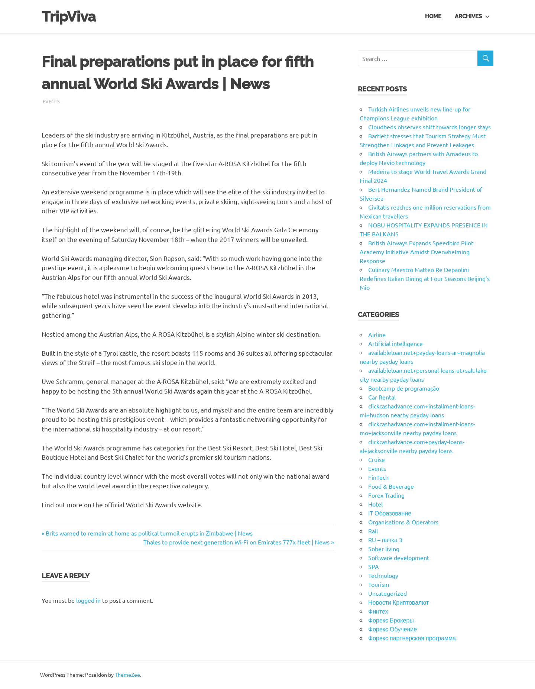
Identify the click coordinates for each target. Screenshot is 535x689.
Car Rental (382, 397)
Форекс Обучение (392, 629)
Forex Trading (386, 495)
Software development (398, 557)
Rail (373, 530)
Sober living (383, 548)
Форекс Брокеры (391, 620)
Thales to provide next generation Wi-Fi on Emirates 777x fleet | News (236, 542)
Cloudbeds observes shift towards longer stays (429, 126)
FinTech (378, 477)
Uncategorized (387, 593)
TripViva (69, 16)
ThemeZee (127, 674)
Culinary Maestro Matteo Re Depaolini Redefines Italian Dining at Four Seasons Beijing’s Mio (425, 278)
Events (51, 101)
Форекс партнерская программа (412, 637)
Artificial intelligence (395, 343)
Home (433, 16)
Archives (472, 16)
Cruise (376, 459)
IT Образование (389, 513)
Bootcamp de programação (403, 388)
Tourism (378, 584)
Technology (383, 575)
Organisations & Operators (403, 521)
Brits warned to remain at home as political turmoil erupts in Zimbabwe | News (149, 533)
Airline (377, 334)
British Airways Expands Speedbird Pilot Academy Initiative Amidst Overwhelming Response (416, 251)
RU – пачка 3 (385, 539)
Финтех (378, 611)
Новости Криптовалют (398, 602)
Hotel (375, 504)
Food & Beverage (391, 486)
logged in (88, 600)
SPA (373, 566)
